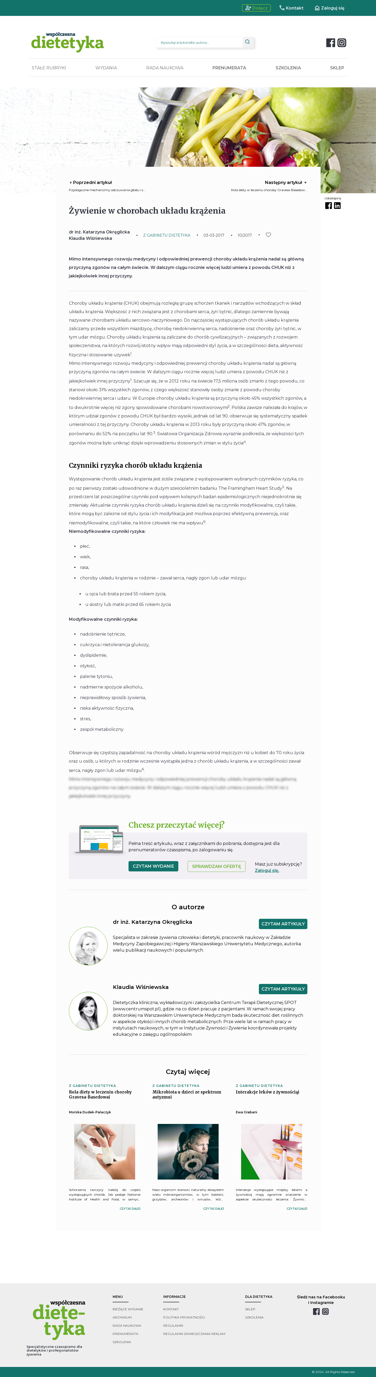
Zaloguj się (329, 8)
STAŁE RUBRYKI (49, 67)
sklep (250, 1309)
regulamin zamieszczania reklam (194, 1334)
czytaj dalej (130, 1208)
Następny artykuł (286, 182)
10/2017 (245, 235)
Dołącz (256, 8)
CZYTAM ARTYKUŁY (283, 923)
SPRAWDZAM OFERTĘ (216, 866)
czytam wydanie (153, 866)
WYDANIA (106, 67)
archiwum (122, 1317)
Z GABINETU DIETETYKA (166, 235)
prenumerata (125, 1334)
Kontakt (291, 8)
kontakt (171, 1309)
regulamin (173, 1326)
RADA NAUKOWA (164, 67)
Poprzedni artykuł (90, 182)
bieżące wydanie (128, 1309)
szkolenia (122, 1342)
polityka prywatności (184, 1317)
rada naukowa (127, 1326)
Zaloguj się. (267, 870)
